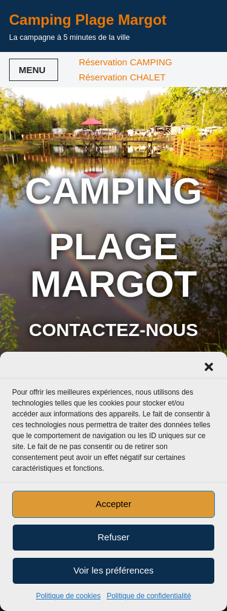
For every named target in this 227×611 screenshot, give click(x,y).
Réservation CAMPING (125, 62)
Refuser (113, 537)
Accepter (113, 504)
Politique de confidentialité (149, 596)
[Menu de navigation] (33, 70)
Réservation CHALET (122, 77)
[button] (209, 367)
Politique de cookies (68, 596)
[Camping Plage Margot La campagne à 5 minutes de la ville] (87, 26)
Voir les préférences (113, 570)
